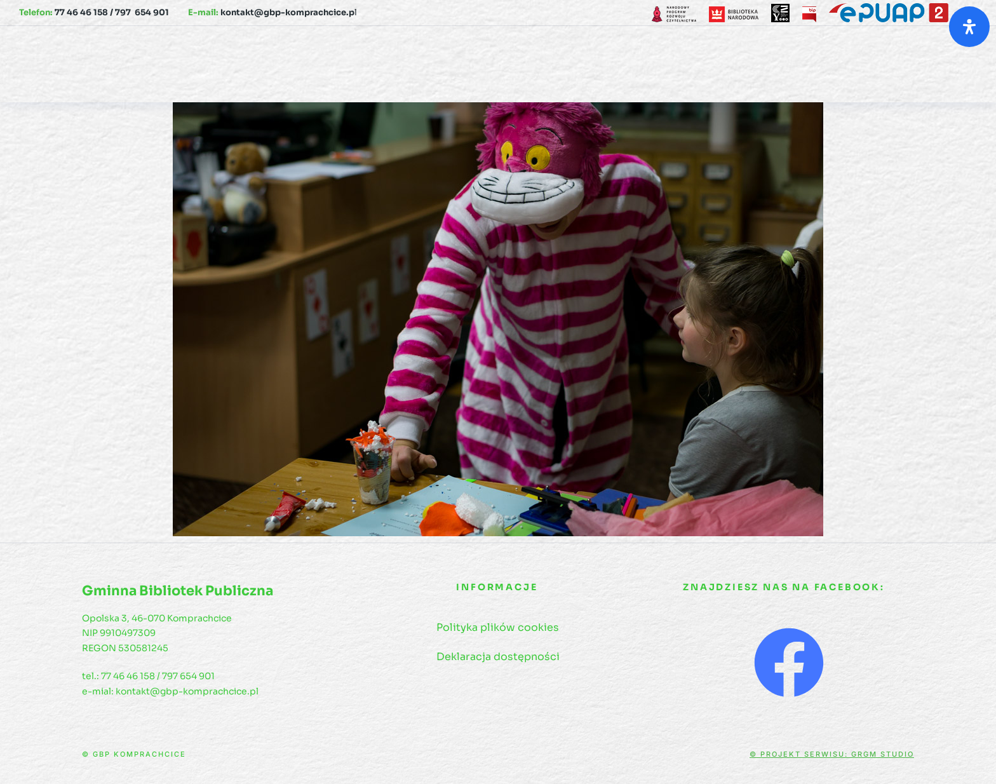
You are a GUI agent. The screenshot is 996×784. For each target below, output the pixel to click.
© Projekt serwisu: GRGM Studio (832, 754)
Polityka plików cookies (497, 627)
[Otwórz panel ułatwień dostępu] (969, 26)
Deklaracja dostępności (498, 656)
